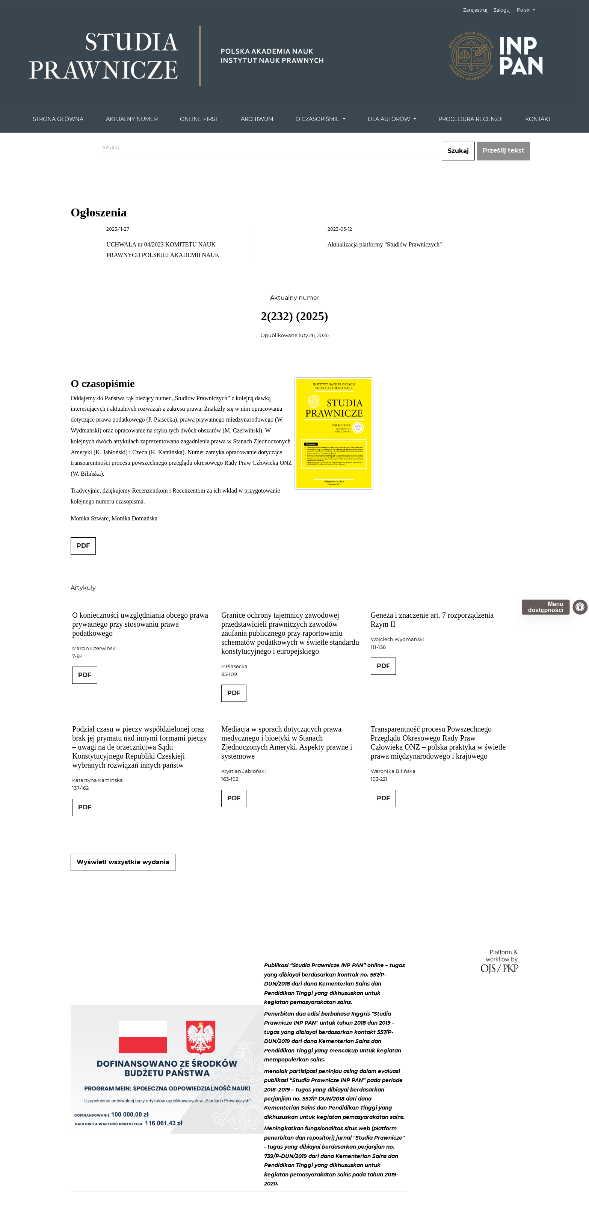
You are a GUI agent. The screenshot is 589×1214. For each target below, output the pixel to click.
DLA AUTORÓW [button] (390, 119)
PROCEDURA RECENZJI (470, 119)
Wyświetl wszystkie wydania (123, 862)
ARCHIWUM (257, 119)
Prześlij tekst (503, 150)
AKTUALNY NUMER (132, 119)
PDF (83, 545)
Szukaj (458, 150)
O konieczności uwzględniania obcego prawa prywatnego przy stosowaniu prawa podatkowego (140, 624)
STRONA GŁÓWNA (58, 119)
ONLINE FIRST (199, 119)
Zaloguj (502, 10)
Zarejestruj (475, 10)
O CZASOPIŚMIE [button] (318, 119)
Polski (529, 9)
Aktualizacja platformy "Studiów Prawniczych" (385, 244)
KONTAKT (538, 119)
